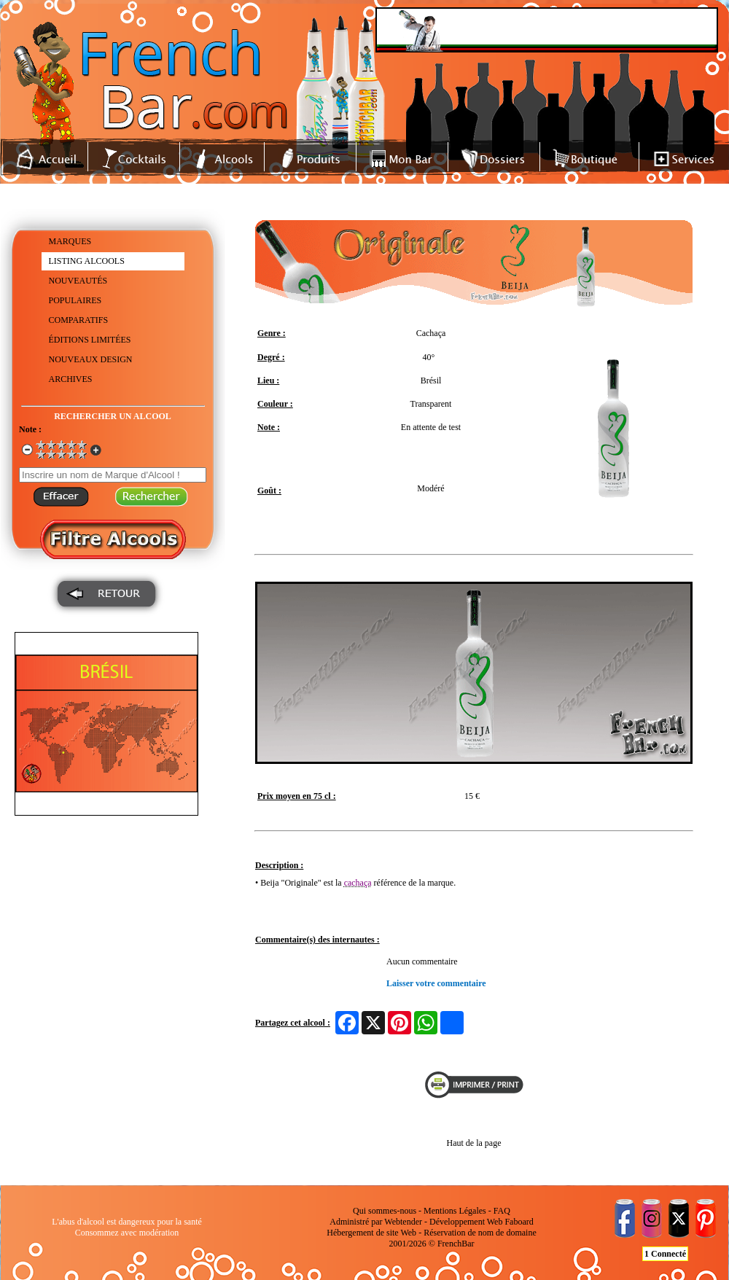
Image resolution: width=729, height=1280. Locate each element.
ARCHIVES (71, 379)
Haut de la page (474, 1143)
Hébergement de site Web (371, 1233)
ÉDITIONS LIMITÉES (90, 340)
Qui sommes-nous (384, 1211)
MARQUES (70, 241)
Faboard (518, 1222)
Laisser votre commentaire (436, 983)
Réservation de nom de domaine (480, 1233)
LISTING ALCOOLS (87, 261)
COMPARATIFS (79, 320)
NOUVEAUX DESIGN (91, 359)
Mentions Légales (455, 1211)
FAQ (502, 1211)
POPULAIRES (75, 300)
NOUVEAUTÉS (78, 281)
